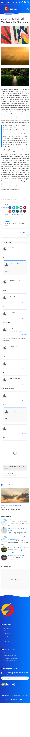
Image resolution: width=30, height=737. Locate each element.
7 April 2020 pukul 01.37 (15, 365)
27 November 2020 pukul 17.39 (17, 381)
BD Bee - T (12, 329)
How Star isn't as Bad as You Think (18, 547)
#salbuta (16, 214)
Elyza (14, 695)
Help (5, 639)
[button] (9, 207)
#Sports (22, 214)
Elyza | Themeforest (10, 655)
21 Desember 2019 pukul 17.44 (17, 299)
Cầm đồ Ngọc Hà (15, 379)
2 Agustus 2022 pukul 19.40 (17, 430)
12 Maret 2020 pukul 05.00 (16, 315)
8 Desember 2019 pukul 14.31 (18, 266)
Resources (7, 628)
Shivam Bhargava (16, 264)
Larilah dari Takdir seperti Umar (11, 505)
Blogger (25, 695)
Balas (24, 253)
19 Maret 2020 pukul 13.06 (16, 331)
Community (7, 634)
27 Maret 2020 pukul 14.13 (16, 349)
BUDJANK (12, 313)
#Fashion (10, 214)
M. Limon (12, 297)
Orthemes (7, 653)
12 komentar (6, 204)
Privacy (6, 631)
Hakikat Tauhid (12, 520)
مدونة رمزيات (13, 363)
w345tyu (12, 247)
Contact (6, 641)
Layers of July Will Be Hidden (16, 556)
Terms (6, 636)
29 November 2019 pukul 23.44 (17, 250)
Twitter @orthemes (10, 661)
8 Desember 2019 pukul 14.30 (16, 283)
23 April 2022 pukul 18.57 (16, 397)
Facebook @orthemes (11, 658)
